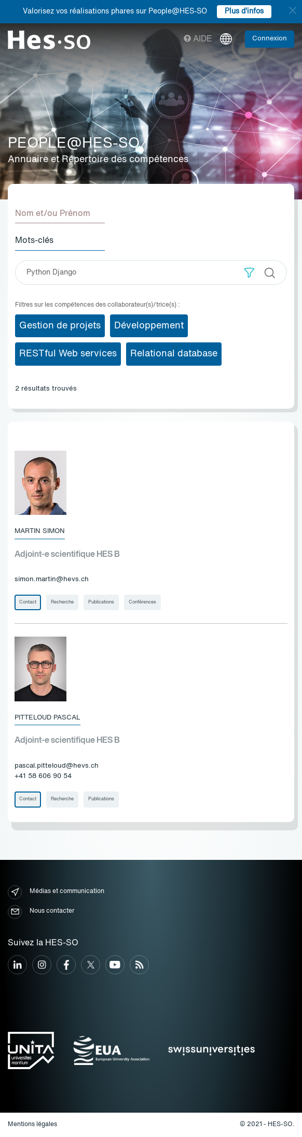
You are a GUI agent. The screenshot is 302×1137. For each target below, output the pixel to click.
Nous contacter (41, 912)
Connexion (269, 38)
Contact (27, 602)
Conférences (142, 602)
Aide (198, 39)
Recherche (62, 602)
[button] (249, 273)
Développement (149, 325)
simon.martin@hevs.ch (52, 579)
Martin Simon (40, 531)
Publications (101, 602)
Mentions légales (32, 1124)
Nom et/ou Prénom (52, 214)
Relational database (173, 353)
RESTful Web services (68, 353)
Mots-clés (34, 241)
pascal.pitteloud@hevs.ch (57, 765)
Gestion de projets (60, 325)
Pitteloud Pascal (47, 717)
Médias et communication (56, 892)
